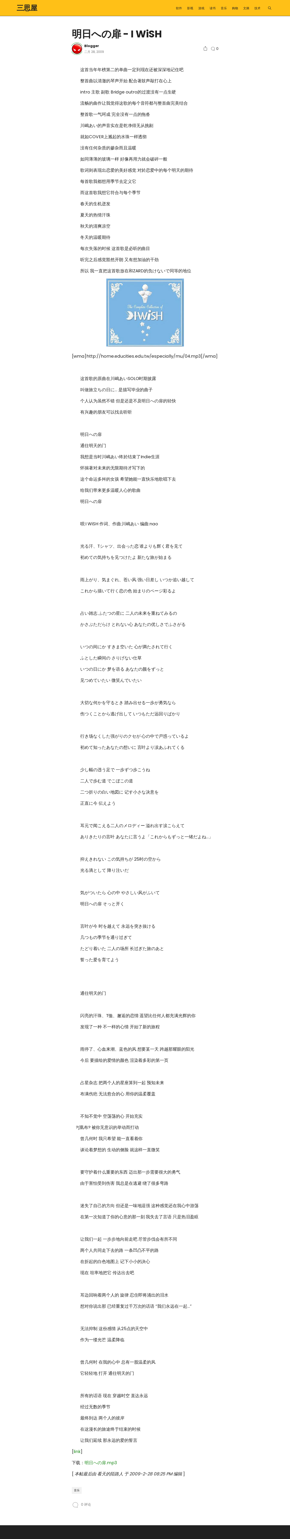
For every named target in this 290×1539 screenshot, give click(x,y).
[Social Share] (205, 48)
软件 (179, 8)
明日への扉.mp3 (101, 1463)
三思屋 (27, 8)
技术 (257, 8)
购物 (235, 8)
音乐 (224, 8)
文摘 (246, 8)
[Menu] (270, 8)
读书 (213, 8)
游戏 (201, 8)
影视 (190, 8)
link (77, 1452)
